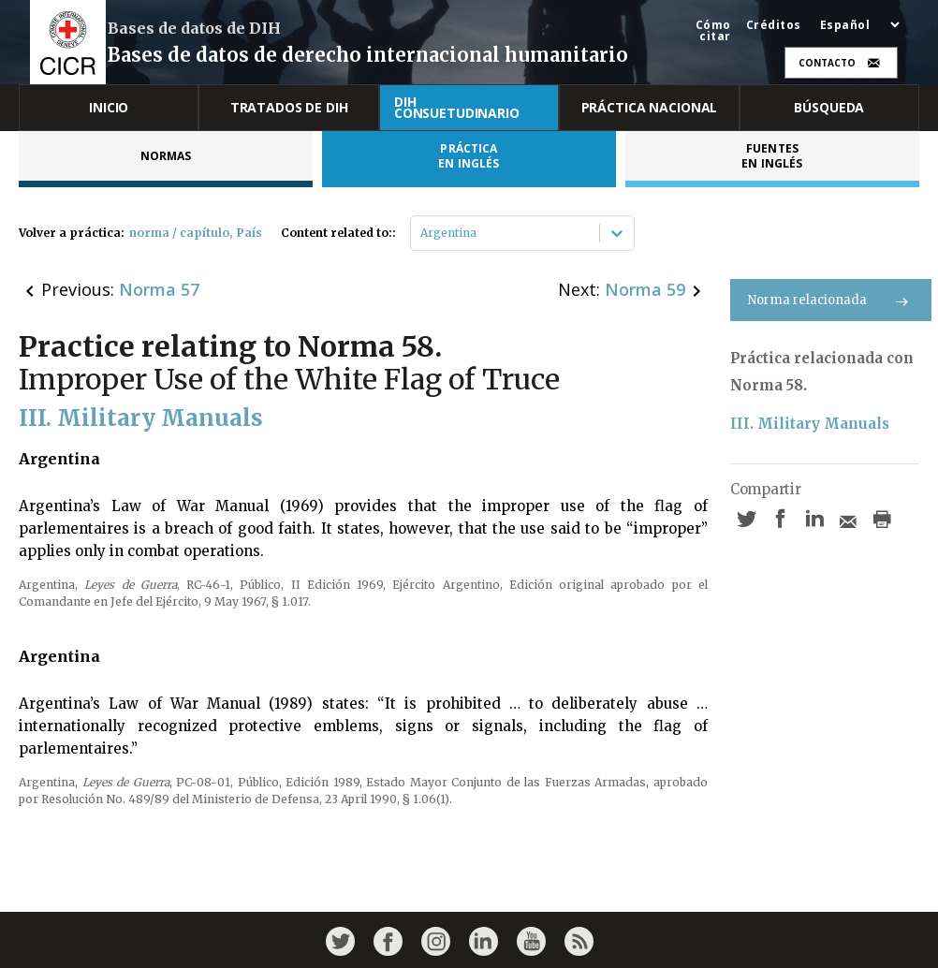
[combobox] (421, 233)
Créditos (773, 25)
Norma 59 (645, 289)
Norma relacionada (831, 300)
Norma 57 (159, 289)
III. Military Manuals (809, 424)
